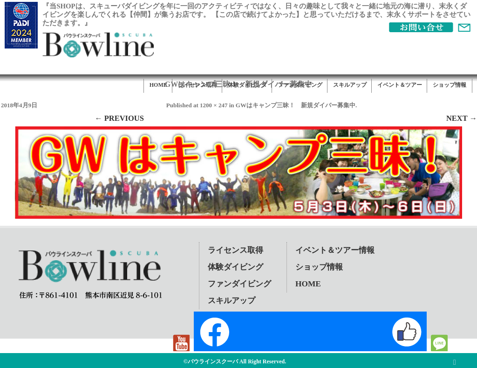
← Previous (119, 118)
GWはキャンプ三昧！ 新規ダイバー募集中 (295, 105)
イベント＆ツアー (399, 85)
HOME (158, 85)
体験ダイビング (247, 85)
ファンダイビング (300, 85)
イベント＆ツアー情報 (335, 250)
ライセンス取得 (197, 85)
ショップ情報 (449, 85)
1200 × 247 (213, 105)
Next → (461, 118)
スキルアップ (350, 85)
